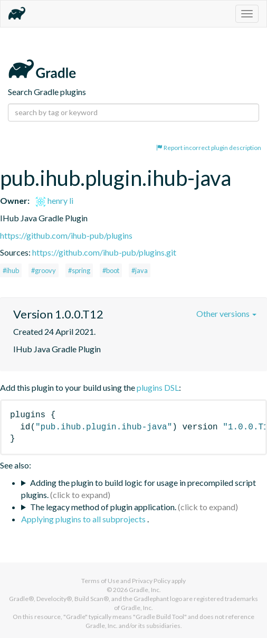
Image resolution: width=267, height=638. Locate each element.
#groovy (43, 270)
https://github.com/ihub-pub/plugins (66, 235)
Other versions (226, 313)
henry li (54, 200)
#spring (79, 270)
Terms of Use (100, 581)
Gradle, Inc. (145, 590)
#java (139, 270)
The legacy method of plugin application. (103, 507)
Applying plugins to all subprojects (84, 519)
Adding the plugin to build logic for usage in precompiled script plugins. (138, 488)
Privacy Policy (151, 581)
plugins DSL (158, 387)
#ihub (11, 270)
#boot (110, 270)
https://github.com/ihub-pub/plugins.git (104, 252)
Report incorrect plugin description (208, 148)
